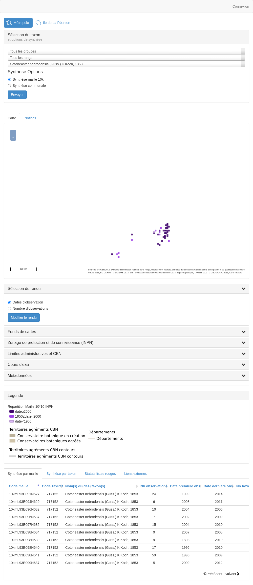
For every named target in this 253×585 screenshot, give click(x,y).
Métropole (21, 23)
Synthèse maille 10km (29, 79)
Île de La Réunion (56, 23)
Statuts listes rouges (100, 474)
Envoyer (17, 95)
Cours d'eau (18, 364)
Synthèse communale (29, 86)
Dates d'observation (28, 302)
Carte (12, 118)
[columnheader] (24, 486)
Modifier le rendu (24, 317)
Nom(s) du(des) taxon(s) (85, 486)
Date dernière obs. (219, 486)
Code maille (18, 486)
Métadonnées (20, 375)
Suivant (232, 574)
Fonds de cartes (22, 332)
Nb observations (154, 486)
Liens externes (135, 474)
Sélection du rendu (24, 288)
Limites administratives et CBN (35, 354)
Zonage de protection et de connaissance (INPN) (50, 342)
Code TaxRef (52, 486)
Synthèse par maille (23, 474)
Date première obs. (185, 486)
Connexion (240, 6)
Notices (30, 118)
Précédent (212, 574)
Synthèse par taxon (61, 474)
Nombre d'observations (30, 308)
